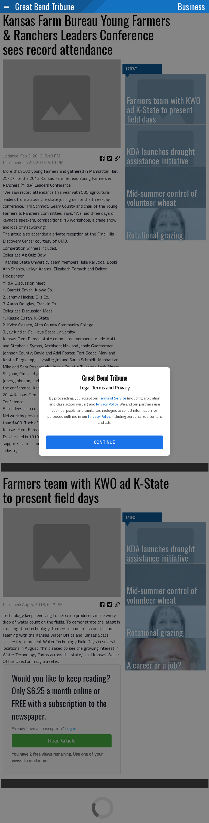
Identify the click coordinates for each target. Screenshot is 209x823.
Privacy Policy (107, 404)
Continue (104, 442)
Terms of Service (112, 398)
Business (191, 6)
